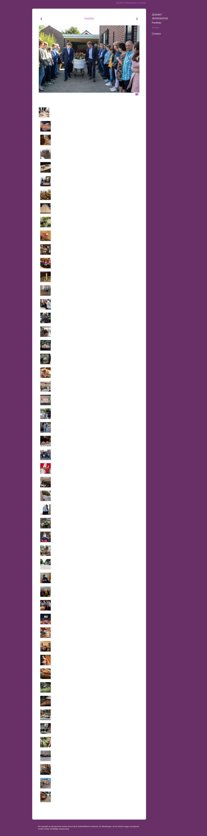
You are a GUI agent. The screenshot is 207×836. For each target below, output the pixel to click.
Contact (156, 33)
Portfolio (156, 22)
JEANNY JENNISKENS (126, 3)
